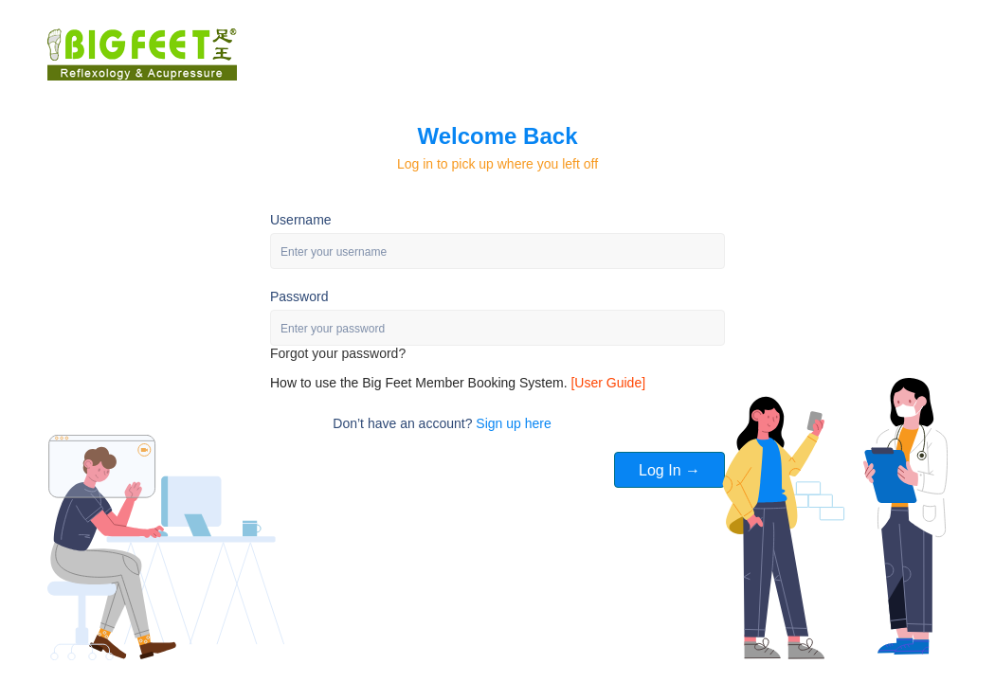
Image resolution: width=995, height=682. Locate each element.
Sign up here (513, 423)
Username (301, 219)
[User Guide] (607, 382)
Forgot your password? (338, 353)
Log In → (669, 470)
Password (299, 296)
